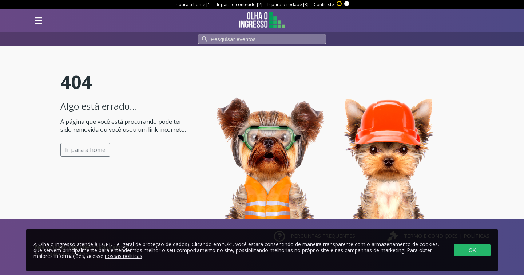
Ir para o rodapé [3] (288, 4)
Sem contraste (347, 3)
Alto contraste (339, 3)
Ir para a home (85, 150)
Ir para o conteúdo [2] (239, 4)
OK (472, 250)
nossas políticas (123, 255)
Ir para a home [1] (193, 4)
